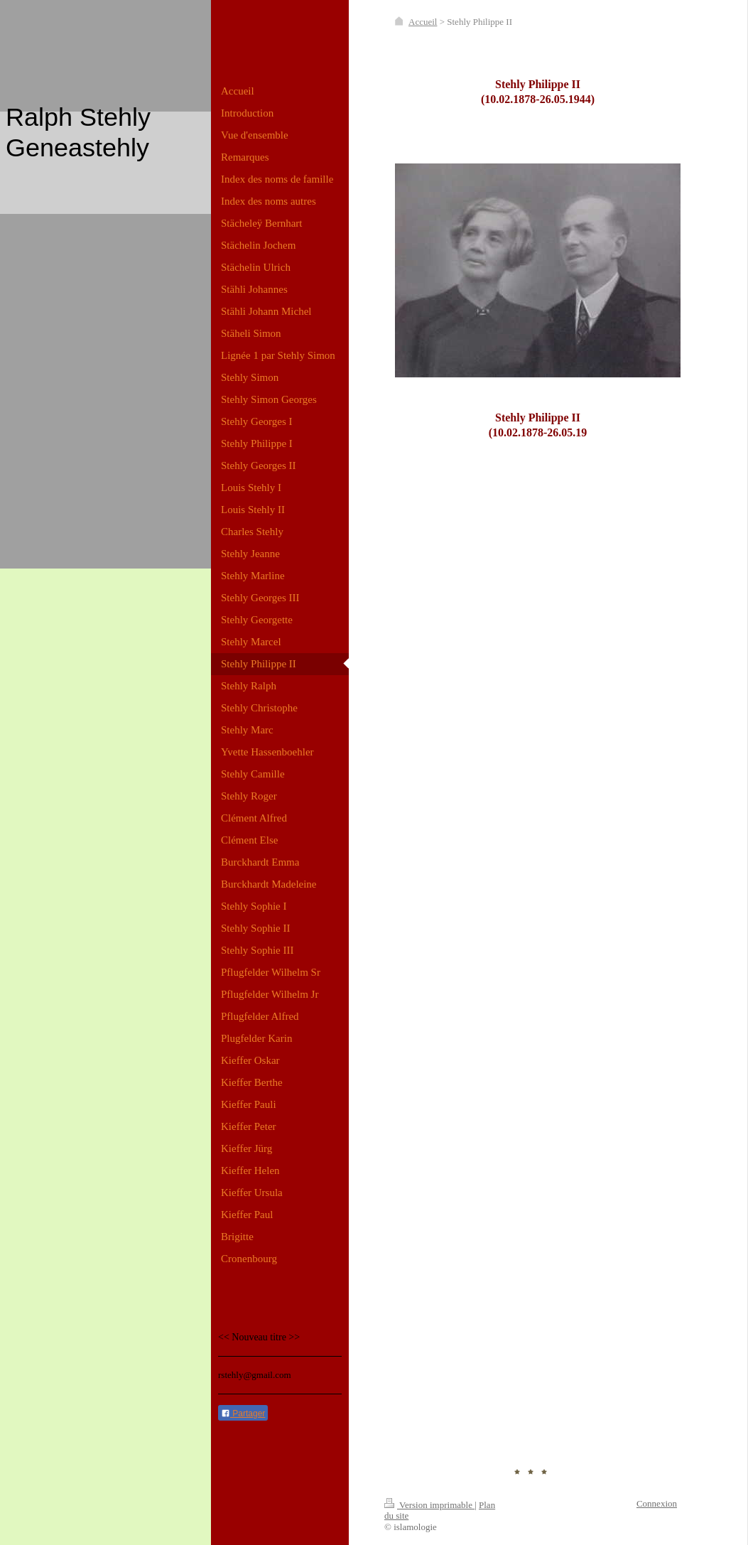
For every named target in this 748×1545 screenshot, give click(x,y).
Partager (243, 1414)
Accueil (422, 21)
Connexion (656, 1503)
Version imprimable (429, 1505)
